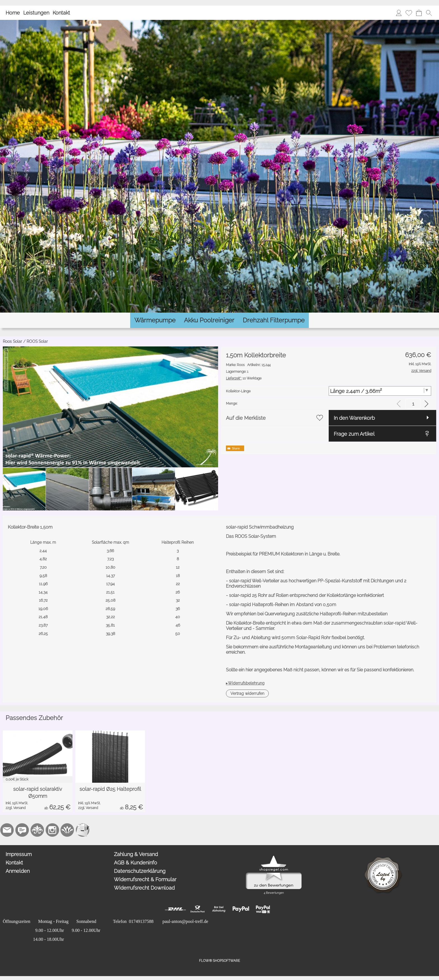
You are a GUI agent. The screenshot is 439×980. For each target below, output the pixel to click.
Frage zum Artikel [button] (354, 434)
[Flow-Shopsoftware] (67, 830)
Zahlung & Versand (136, 854)
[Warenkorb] (418, 13)
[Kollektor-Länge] (380, 390)
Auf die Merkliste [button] (246, 418)
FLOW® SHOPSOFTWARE (219, 961)
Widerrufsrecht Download (144, 888)
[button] (429, 13)
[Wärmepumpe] (155, 320)
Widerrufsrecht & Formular (145, 879)
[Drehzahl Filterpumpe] (274, 320)
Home (13, 13)
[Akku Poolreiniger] (209, 320)
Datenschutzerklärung (139, 871)
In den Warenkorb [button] (354, 418)
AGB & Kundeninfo (135, 863)
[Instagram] (52, 830)
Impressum (19, 854)
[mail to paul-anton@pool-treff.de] (7, 830)
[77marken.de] (22, 830)
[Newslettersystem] (83, 830)
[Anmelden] (398, 13)
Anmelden (18, 871)
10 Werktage (243, 378)
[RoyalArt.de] (37, 830)
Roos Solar (12, 341)
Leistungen (36, 13)
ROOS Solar (37, 341)
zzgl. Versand (15, 808)
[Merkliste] (408, 13)
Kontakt (61, 13)
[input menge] (413, 404)
